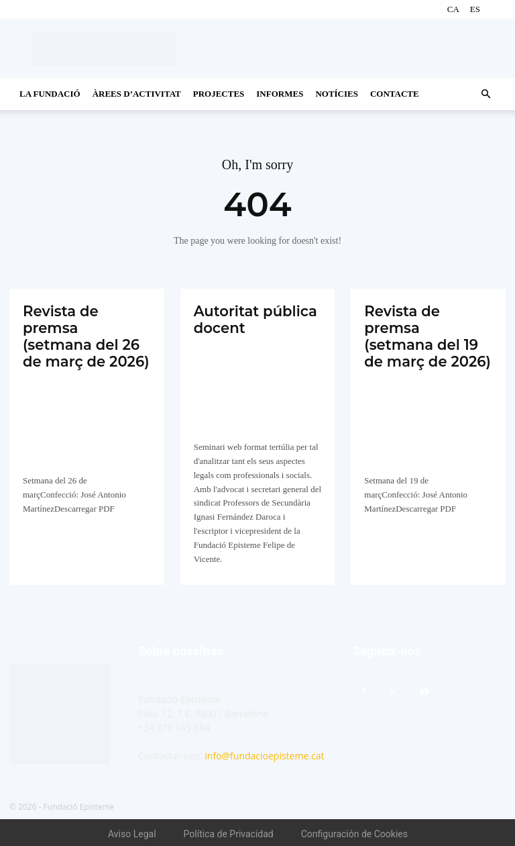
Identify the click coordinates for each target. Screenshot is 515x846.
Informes (279, 94)
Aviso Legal (132, 831)
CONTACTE (394, 94)
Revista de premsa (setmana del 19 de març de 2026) (428, 325)
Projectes (219, 94)
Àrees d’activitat (137, 94)
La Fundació (49, 94)
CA (453, 9)
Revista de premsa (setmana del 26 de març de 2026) (86, 325)
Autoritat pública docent (252, 318)
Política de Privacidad (229, 831)
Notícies (336, 94)
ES (475, 9)
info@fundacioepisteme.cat (264, 753)
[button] (485, 94)
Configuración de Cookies (354, 831)
